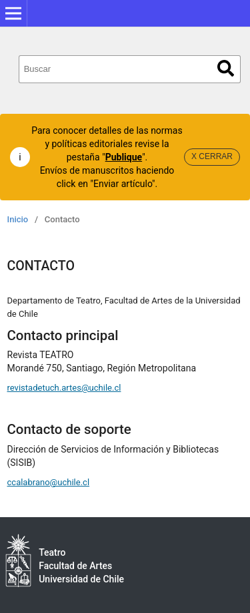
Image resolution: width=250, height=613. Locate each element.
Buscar (225, 68)
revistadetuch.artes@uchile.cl (64, 388)
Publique (123, 157)
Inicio (18, 219)
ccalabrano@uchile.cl (48, 482)
